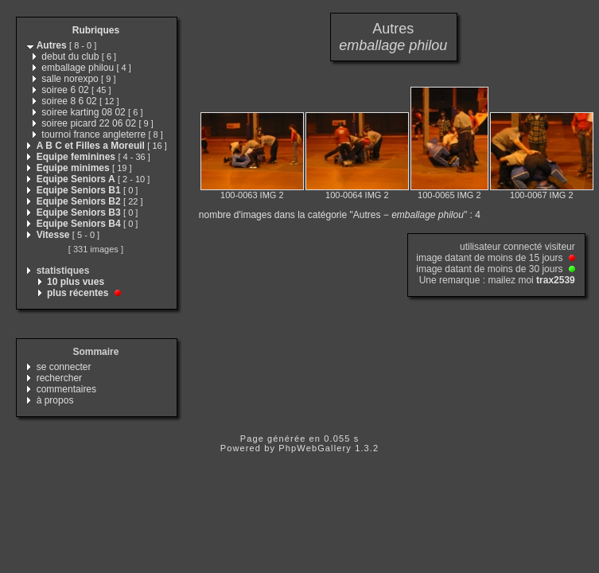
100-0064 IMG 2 (357, 195)
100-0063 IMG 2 (252, 195)
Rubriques (95, 30)
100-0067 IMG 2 (542, 195)
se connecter (64, 366)
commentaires (66, 389)
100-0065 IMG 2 (449, 195)
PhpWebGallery (315, 448)
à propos (55, 400)
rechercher (59, 378)
